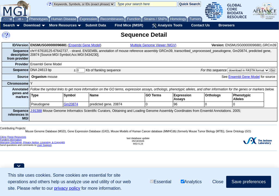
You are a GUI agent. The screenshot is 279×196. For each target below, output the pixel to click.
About (6, 18)
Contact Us (200, 25)
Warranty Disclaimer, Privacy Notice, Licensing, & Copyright (32, 142)
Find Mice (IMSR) (129, 25)
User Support (44, 145)
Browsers (227, 25)
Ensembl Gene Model (84, 45)
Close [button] (217, 181)
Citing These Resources (13, 137)
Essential (160, 181)
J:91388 (36, 111)
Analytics (191, 181)
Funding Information (11, 139)
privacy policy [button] (67, 188)
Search (9, 25)
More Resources (62, 25)
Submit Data (95, 25)
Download (31, 25)
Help (15, 18)
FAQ (24, 18)
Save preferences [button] (249, 181)
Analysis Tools (167, 25)
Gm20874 (71, 104)
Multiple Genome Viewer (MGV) (153, 45)
